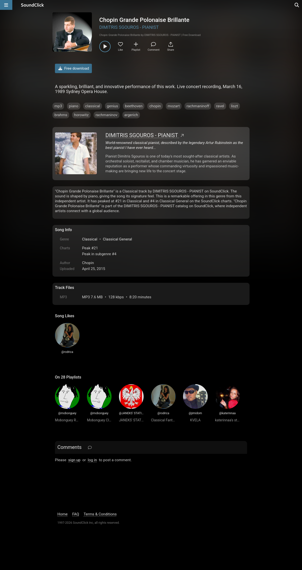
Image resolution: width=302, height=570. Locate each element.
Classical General (117, 239)
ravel (220, 106)
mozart (174, 106)
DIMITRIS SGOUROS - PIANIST (129, 27)
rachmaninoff (197, 106)
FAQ (75, 514)
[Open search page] (297, 5)
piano (73, 106)
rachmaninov (106, 115)
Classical (89, 239)
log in (92, 460)
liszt (234, 106)
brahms (60, 115)
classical (92, 106)
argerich (131, 115)
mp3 (58, 106)
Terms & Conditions (100, 514)
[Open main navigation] (6, 5)
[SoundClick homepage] (32, 5)
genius (112, 106)
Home (62, 514)
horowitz (81, 115)
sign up (74, 460)
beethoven (133, 106)
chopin (155, 106)
